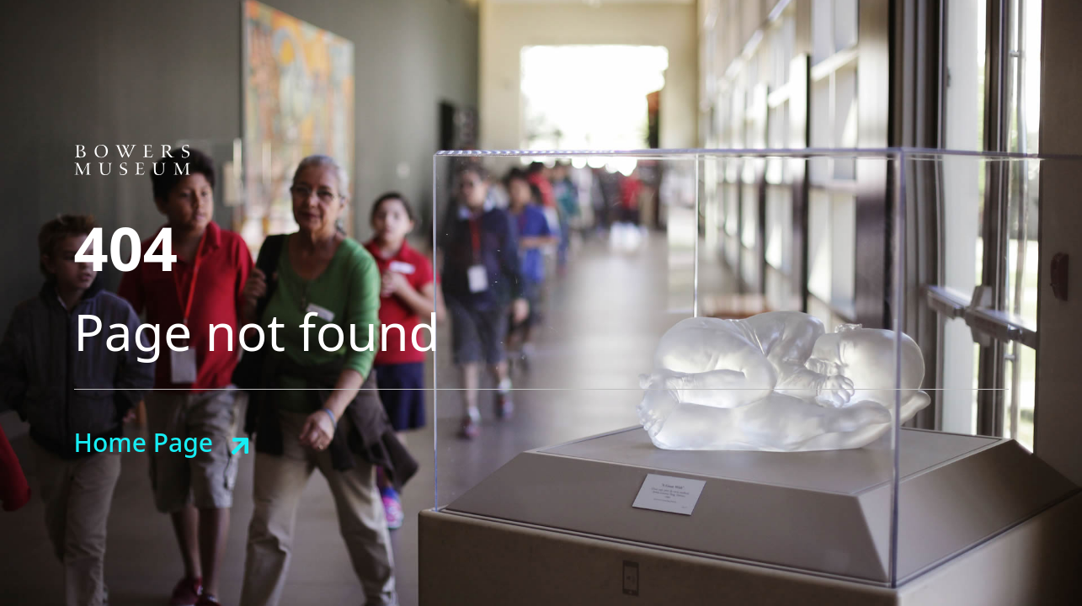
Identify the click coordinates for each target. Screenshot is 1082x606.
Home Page (143, 442)
